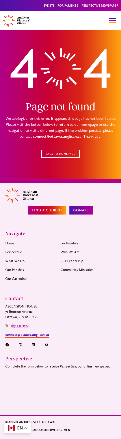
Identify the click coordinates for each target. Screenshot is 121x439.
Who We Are (70, 252)
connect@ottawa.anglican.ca (57, 136)
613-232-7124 (20, 326)
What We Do (15, 261)
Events (48, 5)
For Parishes (68, 5)
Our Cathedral (16, 279)
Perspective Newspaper (100, 5)
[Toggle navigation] (112, 20)
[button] (9, 344)
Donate (81, 210)
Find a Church (47, 210)
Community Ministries (77, 270)
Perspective (13, 252)
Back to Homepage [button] (60, 153)
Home (10, 243)
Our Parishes (14, 270)
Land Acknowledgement (52, 430)
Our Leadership (72, 261)
